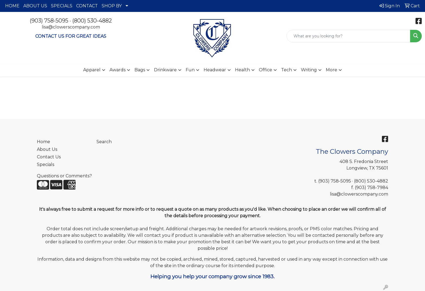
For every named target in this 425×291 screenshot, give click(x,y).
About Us (47, 149)
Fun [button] (190, 69)
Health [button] (242, 69)
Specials (45, 164)
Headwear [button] (215, 69)
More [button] (331, 69)
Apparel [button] (92, 69)
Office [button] (265, 69)
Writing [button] (309, 69)
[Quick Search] (348, 36)
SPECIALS (61, 5)
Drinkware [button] (165, 69)
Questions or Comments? (64, 175)
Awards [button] (117, 69)
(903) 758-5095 (49, 20)
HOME (12, 5)
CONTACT (87, 5)
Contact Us (49, 156)
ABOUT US (35, 5)
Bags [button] (139, 69)
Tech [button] (286, 69)
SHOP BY (112, 5)
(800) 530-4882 (92, 20)
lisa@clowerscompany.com (71, 27)
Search (104, 141)
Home (43, 141)
